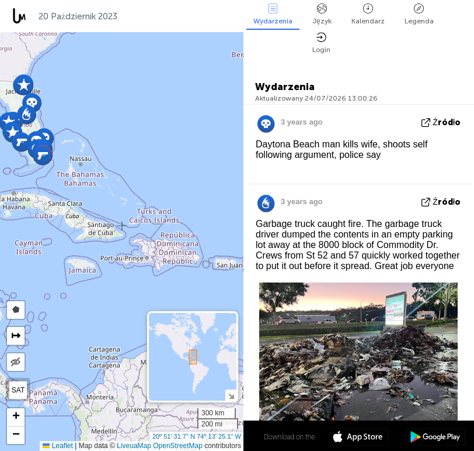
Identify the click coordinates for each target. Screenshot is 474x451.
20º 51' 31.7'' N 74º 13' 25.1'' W (196, 436)
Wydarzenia (272, 14)
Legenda (419, 14)
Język (322, 14)
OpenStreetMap (178, 446)
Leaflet (57, 446)
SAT (18, 390)
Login (321, 43)
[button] (42, 155)
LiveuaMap (134, 446)
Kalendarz (368, 14)
